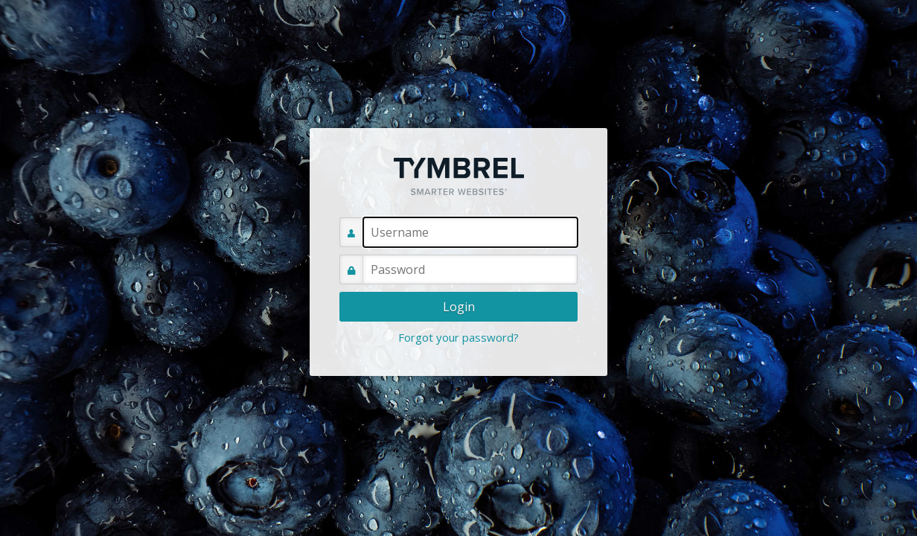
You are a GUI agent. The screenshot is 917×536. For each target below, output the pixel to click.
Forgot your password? (458, 337)
